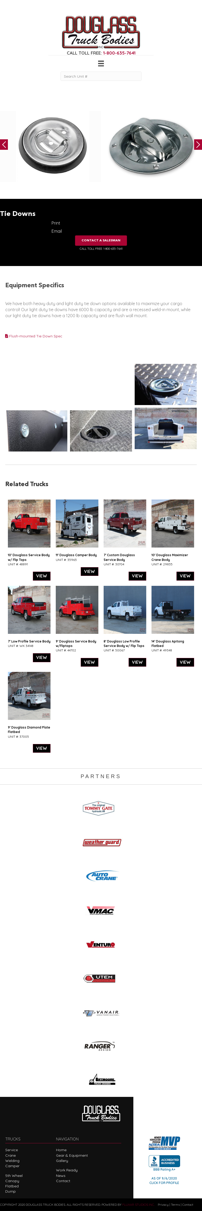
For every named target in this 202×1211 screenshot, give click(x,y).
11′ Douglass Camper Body (76, 555)
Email (57, 231)
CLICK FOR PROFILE (164, 1183)
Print (56, 223)
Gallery (62, 1160)
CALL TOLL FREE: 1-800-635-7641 (101, 249)
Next (198, 144)
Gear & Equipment (72, 1155)
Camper (12, 1166)
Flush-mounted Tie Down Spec (33, 336)
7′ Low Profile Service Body (29, 641)
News (60, 1175)
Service (11, 1150)
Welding (12, 1160)
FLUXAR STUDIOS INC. (138, 1205)
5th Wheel (14, 1175)
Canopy (12, 1180)
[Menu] (101, 63)
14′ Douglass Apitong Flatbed (168, 643)
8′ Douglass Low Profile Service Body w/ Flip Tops (124, 643)
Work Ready (67, 1170)
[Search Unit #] (100, 76)
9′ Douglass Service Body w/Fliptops (76, 643)
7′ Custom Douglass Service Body (119, 557)
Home (61, 1150)
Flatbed (12, 1186)
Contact (63, 1180)
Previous (4, 144)
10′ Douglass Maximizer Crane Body (170, 557)
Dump (10, 1191)
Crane (10, 1155)
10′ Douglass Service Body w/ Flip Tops (29, 557)
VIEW (41, 575)
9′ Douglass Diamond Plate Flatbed (29, 729)
